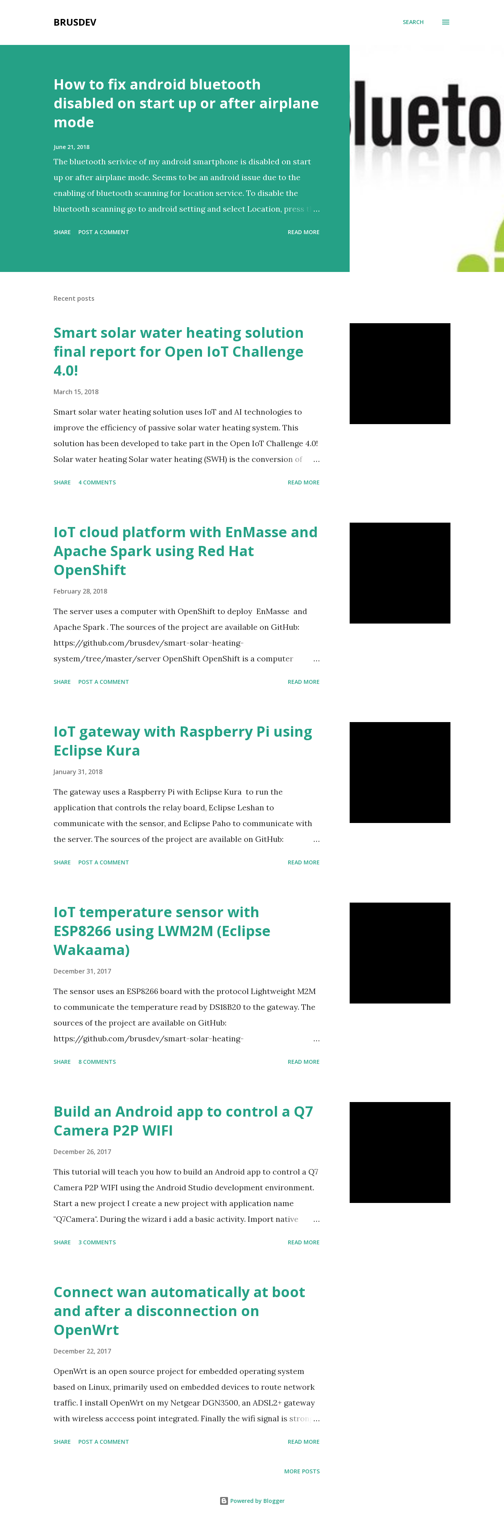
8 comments (97, 1061)
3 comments (97, 1242)
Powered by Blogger (252, 1500)
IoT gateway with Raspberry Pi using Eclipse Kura (183, 741)
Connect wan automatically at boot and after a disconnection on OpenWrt (179, 1310)
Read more (304, 232)
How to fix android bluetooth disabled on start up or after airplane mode (186, 103)
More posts (302, 1471)
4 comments (97, 482)
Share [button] (62, 232)
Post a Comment (103, 232)
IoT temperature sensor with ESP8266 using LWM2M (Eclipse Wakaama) (162, 930)
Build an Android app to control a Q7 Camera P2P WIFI (183, 1121)
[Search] (413, 22)
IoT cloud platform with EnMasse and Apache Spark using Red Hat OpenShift (186, 550)
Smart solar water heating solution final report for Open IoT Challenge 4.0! (179, 351)
